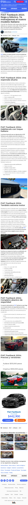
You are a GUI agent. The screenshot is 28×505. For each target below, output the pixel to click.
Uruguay (19, 497)
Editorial (6, 4)
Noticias (10, 4)
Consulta (8, 420)
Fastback (5, 35)
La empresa (4, 484)
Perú (15, 497)
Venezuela (24, 497)
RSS (20, 491)
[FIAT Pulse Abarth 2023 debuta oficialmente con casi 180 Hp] (7, 446)
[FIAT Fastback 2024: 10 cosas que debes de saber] (21, 437)
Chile (12, 494)
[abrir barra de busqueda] (15, 2)
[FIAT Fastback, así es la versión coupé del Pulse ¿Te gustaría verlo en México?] (7, 454)
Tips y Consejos (4, 472)
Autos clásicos (12, 465)
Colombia (16, 494)
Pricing (16, 487)
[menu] (26, 1)
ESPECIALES (14, 8)
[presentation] (14, 378)
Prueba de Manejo (15, 470)
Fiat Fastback (14, 412)
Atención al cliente (11, 484)
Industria (14, 467)
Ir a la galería (24, 387)
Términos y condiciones (21, 484)
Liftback (14, 35)
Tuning (10, 472)
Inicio (2, 4)
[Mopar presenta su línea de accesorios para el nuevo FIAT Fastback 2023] (21, 446)
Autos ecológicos (21, 465)
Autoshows (3, 467)
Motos (2, 470)
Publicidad (21, 487)
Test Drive (20, 420)
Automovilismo (4, 465)
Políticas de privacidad (9, 487)
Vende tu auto (20, 1)
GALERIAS (24, 8)
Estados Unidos (5, 497)
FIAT (9, 35)
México (10, 497)
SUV (18, 35)
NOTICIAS (3, 8)
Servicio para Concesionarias (12, 491)
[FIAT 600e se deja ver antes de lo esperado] (7, 437)
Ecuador (21, 494)
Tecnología (23, 470)
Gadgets (9, 467)
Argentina (7, 494)
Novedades (7, 470)
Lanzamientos (5, 12)
